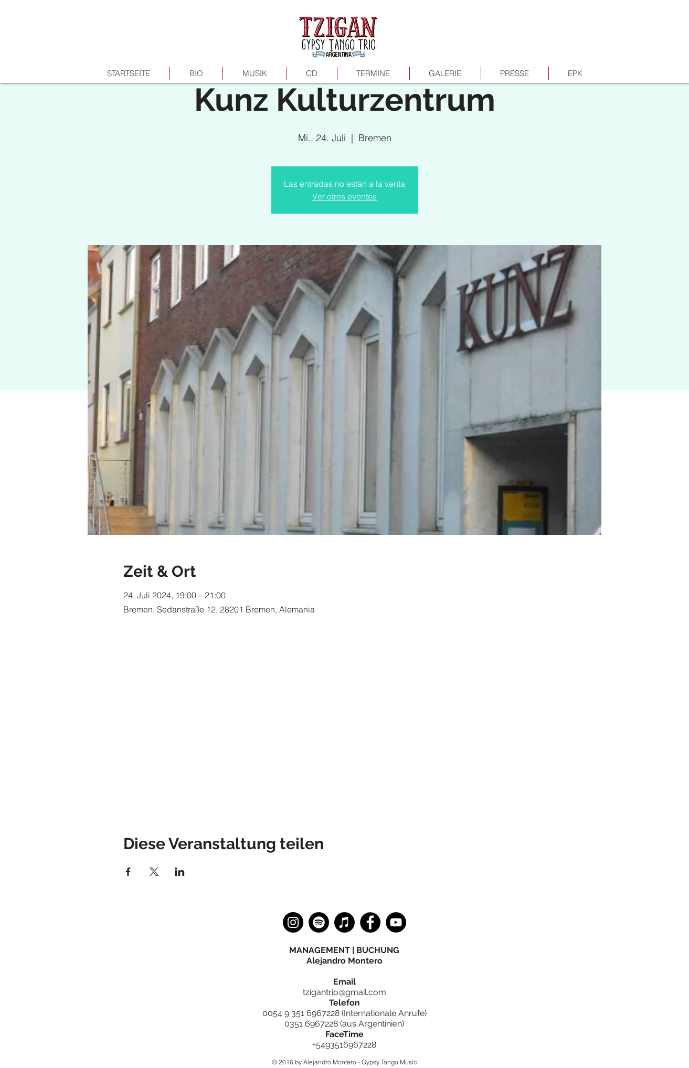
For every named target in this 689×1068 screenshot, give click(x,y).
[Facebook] (370, 922)
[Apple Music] (344, 922)
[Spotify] (319, 922)
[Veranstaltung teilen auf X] (154, 872)
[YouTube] (396, 922)
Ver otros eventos (344, 196)
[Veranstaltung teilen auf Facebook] (128, 872)
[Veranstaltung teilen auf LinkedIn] (180, 872)
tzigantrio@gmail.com (344, 992)
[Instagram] (293, 922)
